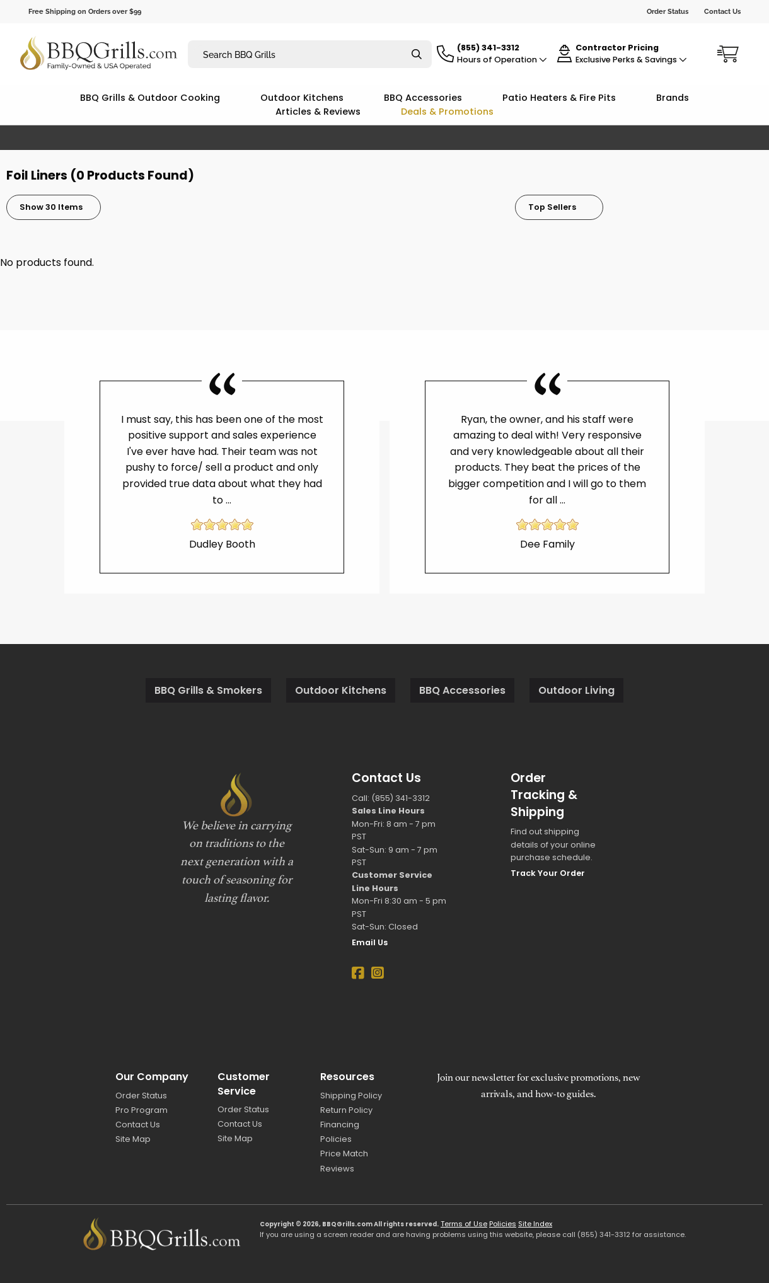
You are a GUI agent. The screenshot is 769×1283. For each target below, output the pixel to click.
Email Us (370, 942)
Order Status (667, 11)
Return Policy (346, 1110)
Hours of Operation (502, 59)
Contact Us (722, 11)
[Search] (417, 54)
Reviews (337, 1168)
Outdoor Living (576, 690)
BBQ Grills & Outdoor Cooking (150, 97)
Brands (672, 97)
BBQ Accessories (423, 97)
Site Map (133, 1139)
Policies (336, 1139)
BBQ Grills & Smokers (208, 690)
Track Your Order (548, 873)
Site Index (535, 1224)
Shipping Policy (351, 1095)
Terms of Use (464, 1224)
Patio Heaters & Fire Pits (559, 97)
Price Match (344, 1153)
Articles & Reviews (318, 111)
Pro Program (141, 1110)
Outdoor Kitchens (302, 97)
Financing (339, 1124)
